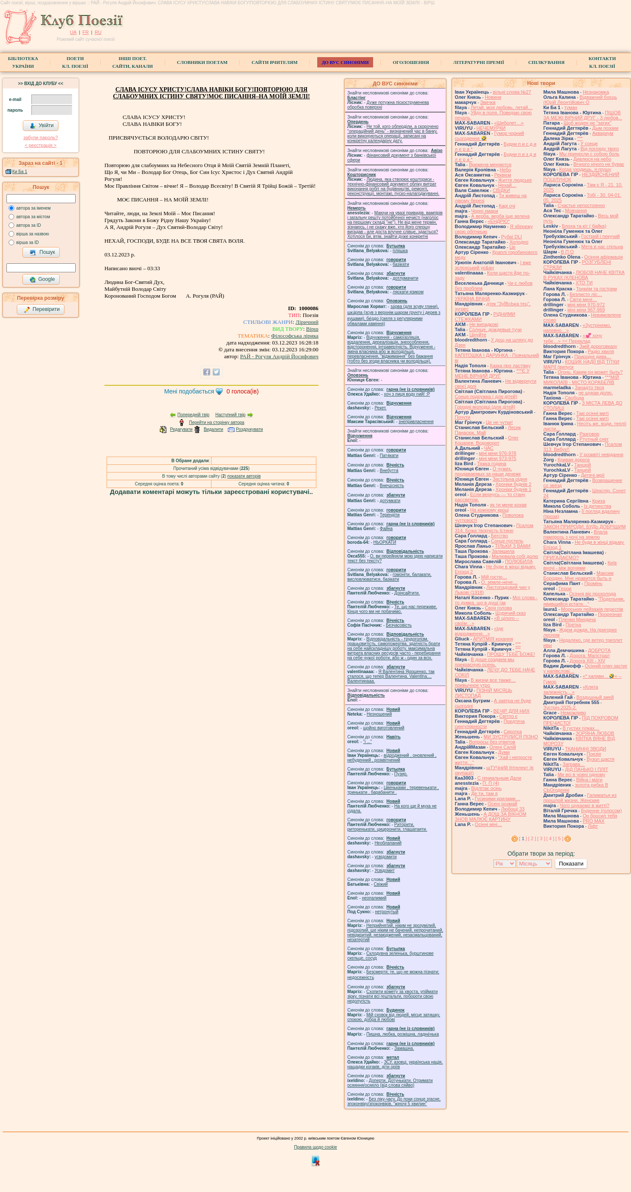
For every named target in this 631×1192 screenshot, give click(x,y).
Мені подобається (189, 391)
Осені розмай (502, 803)
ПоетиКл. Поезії (75, 62)
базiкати (401, 264)
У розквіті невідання (601, 454)
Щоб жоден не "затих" (587, 122)
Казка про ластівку (510, 365)
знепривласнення (415, 421)
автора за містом (33, 216)
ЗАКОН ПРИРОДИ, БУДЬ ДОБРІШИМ (584, 526)
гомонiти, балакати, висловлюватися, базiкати (389, 577)
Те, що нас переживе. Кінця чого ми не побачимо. (392, 609)
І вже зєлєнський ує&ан (493, 265)
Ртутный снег (594, 439)
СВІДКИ (501, 190)
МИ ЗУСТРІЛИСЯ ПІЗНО (511, 736)
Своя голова (498, 607)
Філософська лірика (295, 335)
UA (73, 32)
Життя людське (515, 180)
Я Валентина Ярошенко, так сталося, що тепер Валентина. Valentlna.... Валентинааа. (391, 676)
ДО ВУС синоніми (345, 62)
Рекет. (380, 407)
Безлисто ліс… (586, 294)
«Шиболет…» (509, 122)
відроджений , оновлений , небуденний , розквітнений (391, 757)
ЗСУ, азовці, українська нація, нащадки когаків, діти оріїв (395, 1064)
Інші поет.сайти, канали (132, 62)
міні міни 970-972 (586, 304)
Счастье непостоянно (581, 205)
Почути (462, 417)
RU (98, 32)
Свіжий (381, 884)
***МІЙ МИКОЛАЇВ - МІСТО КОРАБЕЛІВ (581, 380)
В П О (567, 251)
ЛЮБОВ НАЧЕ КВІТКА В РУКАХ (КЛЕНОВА (584, 275)
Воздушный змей (595, 697)
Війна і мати (589, 779)
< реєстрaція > (40, 145)
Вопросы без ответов (492, 741)
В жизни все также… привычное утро (485, 682)
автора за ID (28, 225)
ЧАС (488, 448)
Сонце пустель (507, 540)
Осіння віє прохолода (592, 593)
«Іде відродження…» (479, 631)
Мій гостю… (494, 576)
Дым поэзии (605, 128)
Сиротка (513, 731)
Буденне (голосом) (601, 810)
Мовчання (576, 210)
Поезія (594, 753)
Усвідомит (384, 870)
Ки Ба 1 (20, 171)
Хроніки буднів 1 (513, 489)
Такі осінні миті (592, 413)
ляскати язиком (408, 292)
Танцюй (582, 464)
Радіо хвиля (601, 351)
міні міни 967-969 (586, 309)
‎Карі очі (507, 205)
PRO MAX (594, 820)
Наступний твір (230, 414)
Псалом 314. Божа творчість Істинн (494, 528)
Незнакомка (596, 92)
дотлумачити (405, 278)
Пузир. (400, 773)
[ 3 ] (541, 838)
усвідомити (385, 856)
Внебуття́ (389, 470)
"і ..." (367, 741)
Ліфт (593, 826)
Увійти (42, 125)
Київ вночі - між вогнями (580, 565)
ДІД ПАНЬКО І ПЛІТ (586, 769)
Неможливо (573, 712)
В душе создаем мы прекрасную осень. (485, 662)
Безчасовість (399, 625)
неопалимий (374, 898)
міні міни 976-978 (497, 453)
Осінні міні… (488, 824)
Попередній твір (193, 414)
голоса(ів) (243, 391)
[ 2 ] (532, 838)
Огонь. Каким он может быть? (590, 372)
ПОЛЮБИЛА (519, 561)
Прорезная (610, 614)
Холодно (518, 241)
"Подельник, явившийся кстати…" (584, 601)
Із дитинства (597, 506)
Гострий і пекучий (600, 236)
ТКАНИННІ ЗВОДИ (585, 748)
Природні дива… (592, 356)
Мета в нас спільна (602, 246)
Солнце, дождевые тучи (495, 329)
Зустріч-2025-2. (560, 707)
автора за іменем (33, 208)
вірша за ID (27, 242)
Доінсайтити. (407, 593)
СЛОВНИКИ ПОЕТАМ (202, 62)
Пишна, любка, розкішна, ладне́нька (402, 1034)
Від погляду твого (600, 148)
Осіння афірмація (603, 256)
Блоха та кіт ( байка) (584, 226)
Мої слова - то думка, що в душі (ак (496, 600)
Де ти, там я (484, 793)
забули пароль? (40, 137)
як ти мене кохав (508, 504)
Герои (565, 588)
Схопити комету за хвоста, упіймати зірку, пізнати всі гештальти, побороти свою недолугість (392, 996)
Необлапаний (387, 843)
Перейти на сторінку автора (217, 422)
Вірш (312, 329)
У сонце (589, 143)
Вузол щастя (601, 759)
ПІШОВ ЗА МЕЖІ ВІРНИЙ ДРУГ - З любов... (582, 115)
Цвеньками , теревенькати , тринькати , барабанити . (393, 790)
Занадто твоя (589, 387)
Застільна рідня (510, 479)
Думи (504, 752)
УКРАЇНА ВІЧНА (472, 298)
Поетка (573, 624)
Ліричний (307, 322)
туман (570, 107)
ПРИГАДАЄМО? (561, 557)
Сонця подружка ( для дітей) (486, 396)
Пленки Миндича (577, 619)
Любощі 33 (513, 808)
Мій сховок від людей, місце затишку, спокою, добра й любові (393, 1017)
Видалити (213, 429)
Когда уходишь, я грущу (585, 169)
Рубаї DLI (511, 236)
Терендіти (390, 514)
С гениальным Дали (499, 777)
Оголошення (411, 62)
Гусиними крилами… (498, 798)
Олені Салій (503, 747)
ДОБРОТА (599, 650)
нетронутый (386, 911)
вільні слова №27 (512, 92)
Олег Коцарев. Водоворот (487, 440)
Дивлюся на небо (592, 159)
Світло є (508, 716)
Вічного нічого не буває (598, 164)
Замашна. (404, 1048)
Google (42, 279)
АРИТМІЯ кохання (493, 638)
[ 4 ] (550, 838)
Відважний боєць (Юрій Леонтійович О (580, 100)
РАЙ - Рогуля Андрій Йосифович (279, 356)
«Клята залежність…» (570, 689)
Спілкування (546, 62)
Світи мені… (583, 299)
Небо (505, 169)
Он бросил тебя (600, 815)
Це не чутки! (499, 422)
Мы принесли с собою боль (589, 153)
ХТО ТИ (584, 282)
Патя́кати (389, 455)
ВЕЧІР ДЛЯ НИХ (511, 710)
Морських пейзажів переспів (592, 609)
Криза (598, 500)
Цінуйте (477, 334)
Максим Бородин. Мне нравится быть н (578, 575)
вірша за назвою (32, 234)
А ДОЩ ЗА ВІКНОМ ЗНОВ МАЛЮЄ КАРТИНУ (490, 816)
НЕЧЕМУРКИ (490, 128)
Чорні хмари (484, 210)
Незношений (379, 714)
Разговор (589, 433)
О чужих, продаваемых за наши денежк (488, 471)
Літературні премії (478, 62)
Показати (571, 863)
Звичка (488, 102)
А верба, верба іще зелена (500, 216)
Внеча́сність (392, 485)
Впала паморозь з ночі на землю (575, 534)
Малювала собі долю (515, 556)
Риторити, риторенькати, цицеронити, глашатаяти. (387, 827)
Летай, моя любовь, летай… (502, 107)
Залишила (503, 551)
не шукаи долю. (596, 392)
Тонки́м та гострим (596, 288)
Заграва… (574, 764)
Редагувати (181, 429)
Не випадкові (483, 324)
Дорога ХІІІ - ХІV (587, 660)
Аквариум (602, 133)
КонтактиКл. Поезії (602, 62)
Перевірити (42, 309)
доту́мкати (390, 500)
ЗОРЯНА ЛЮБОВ (595, 733)
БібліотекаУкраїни (23, 62)
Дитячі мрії (592, 475)
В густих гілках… (581, 728)
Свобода (574, 397)
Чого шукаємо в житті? (584, 805)
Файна (386, 528)
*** (518, 643)
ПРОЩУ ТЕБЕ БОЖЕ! (511, 654)
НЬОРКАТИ (385, 542)
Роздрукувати (249, 429)
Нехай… (507, 185)
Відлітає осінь (486, 788)
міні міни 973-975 (497, 458)
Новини (493, 97)
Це (512, 247)
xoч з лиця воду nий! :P (407, 394)
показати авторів (244, 476)
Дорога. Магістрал (590, 655)
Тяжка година (491, 463)
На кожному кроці (489, 509)
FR (86, 32)
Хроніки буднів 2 (513, 484)
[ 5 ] (559, 838)
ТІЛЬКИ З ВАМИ (512, 546)
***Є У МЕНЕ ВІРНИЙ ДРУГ (492, 373)
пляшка (400, 250)
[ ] (523, 838)
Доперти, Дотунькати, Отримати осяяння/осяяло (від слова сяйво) (390, 1083)
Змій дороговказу (598, 346)
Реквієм (502, 174)
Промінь (593, 583)
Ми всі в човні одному (581, 774)
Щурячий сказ (510, 613)
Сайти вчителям (274, 62)
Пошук (42, 252)
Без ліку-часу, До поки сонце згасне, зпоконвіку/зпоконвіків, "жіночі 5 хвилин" (394, 1101)
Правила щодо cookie (315, 1147)
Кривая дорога (573, 459)
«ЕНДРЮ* (498, 221)
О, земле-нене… (499, 582)
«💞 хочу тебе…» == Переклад (572, 338)
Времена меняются (490, 164)
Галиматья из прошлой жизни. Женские (579, 798)
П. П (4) (491, 783)
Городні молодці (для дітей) (485, 406)
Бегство (499, 535)
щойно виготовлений (383, 728)
